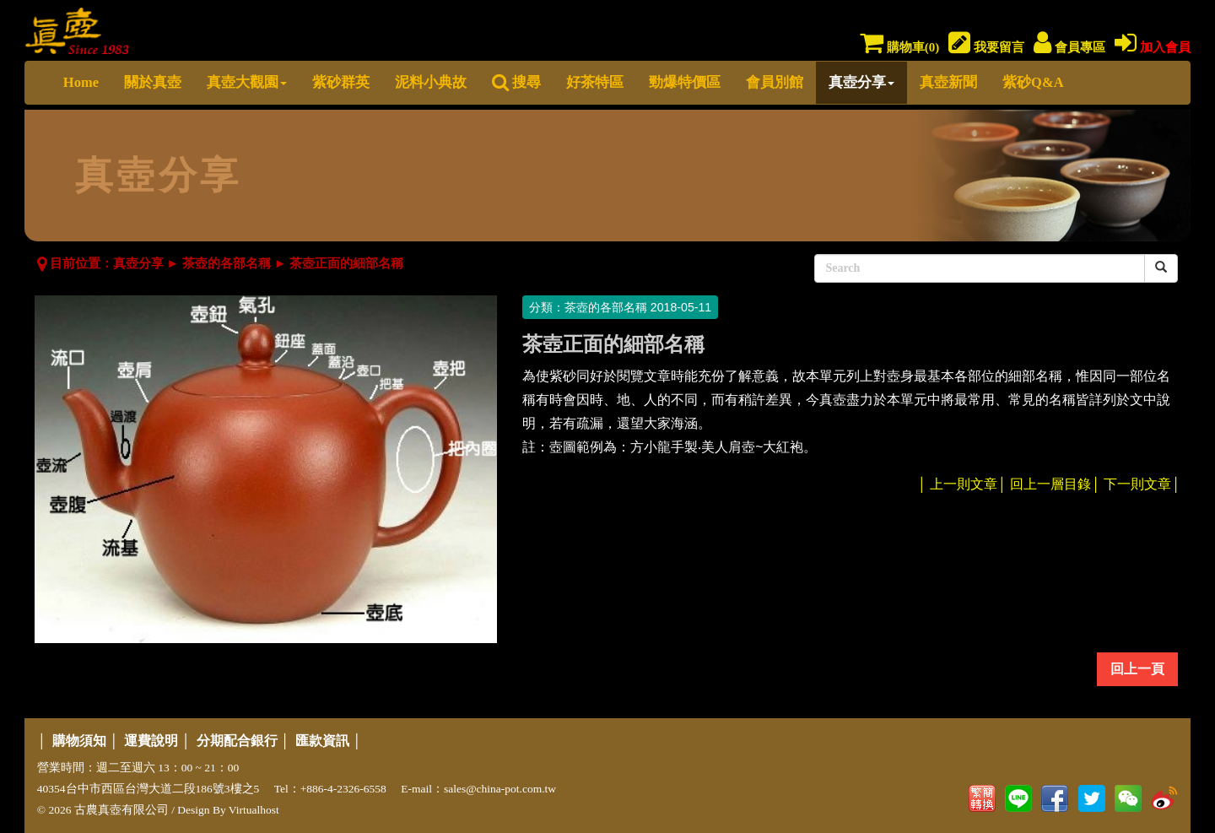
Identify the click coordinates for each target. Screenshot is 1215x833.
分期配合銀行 (237, 740)
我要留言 (986, 47)
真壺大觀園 (247, 82)
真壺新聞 (948, 82)
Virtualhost (254, 809)
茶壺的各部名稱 (226, 263)
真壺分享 (861, 82)
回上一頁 (1137, 669)
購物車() (899, 47)
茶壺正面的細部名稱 (346, 263)
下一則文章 (1137, 484)
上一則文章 (963, 484)
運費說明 (151, 740)
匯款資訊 (322, 740)
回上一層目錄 (1050, 484)
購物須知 (79, 740)
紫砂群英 (341, 82)
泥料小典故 (431, 82)
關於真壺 (152, 82)
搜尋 (516, 82)
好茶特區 (595, 82)
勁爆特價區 (685, 82)
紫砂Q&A (1033, 82)
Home (81, 82)
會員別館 (774, 82)
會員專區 (1069, 47)
